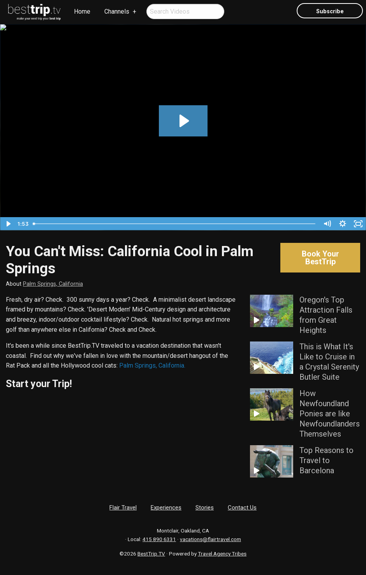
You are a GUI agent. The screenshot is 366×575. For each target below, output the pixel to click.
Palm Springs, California (53, 284)
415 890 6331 (159, 539)
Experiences (166, 507)
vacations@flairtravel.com (210, 539)
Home (82, 11)
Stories (204, 507)
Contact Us (242, 507)
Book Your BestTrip (320, 257)
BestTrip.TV (151, 553)
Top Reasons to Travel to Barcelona (326, 460)
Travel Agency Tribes (222, 553)
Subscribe (330, 11)
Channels (116, 11)
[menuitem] (34, 12)
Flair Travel (123, 507)
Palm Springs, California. (152, 365)
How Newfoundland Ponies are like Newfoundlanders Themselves (329, 414)
